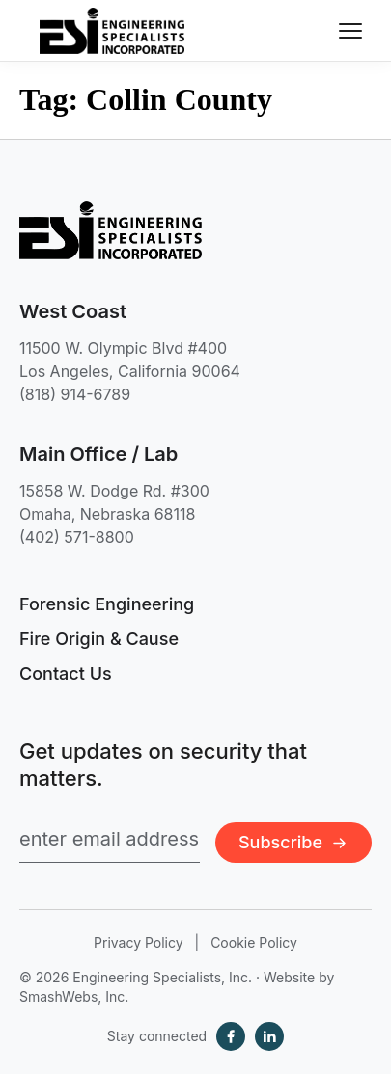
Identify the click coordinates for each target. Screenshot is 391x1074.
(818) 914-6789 (74, 394)
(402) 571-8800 (76, 537)
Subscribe (293, 842)
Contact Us (65, 673)
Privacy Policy (138, 942)
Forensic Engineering (106, 604)
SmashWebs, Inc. (73, 996)
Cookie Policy (253, 942)
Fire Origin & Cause (99, 639)
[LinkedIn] (269, 1036)
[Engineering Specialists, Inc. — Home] (112, 31)
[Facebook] (230, 1036)
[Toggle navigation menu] (350, 31)
